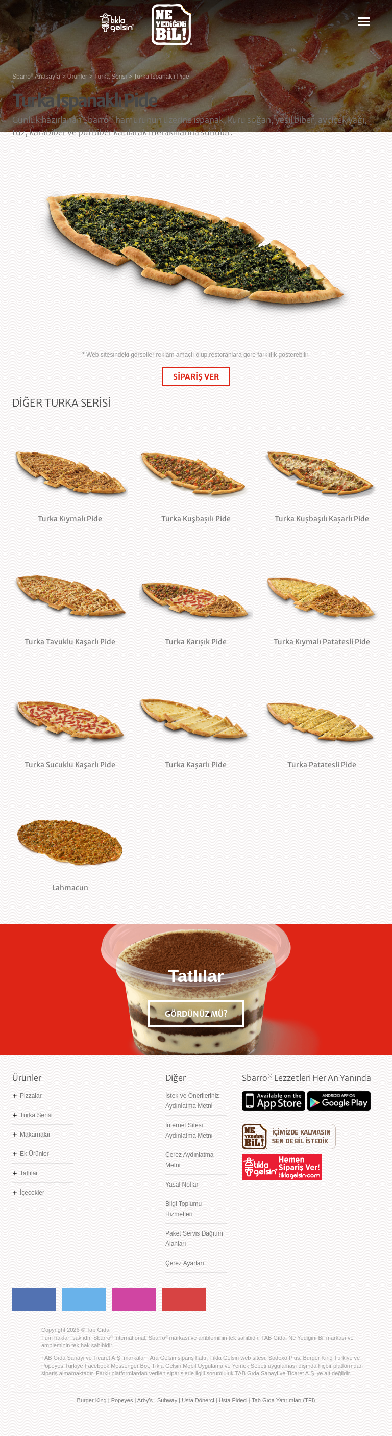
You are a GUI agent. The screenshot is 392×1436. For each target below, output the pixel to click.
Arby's (145, 1400)
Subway (167, 1400)
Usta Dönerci (198, 1400)
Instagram (134, 1299)
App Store (273, 1101)
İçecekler (32, 1192)
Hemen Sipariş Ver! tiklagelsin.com (282, 1167)
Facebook (34, 1299)
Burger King (92, 1400)
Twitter (84, 1299)
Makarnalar (35, 1134)
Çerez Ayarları (184, 1263)
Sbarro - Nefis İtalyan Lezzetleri (48, 28)
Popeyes (122, 1400)
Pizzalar (31, 1095)
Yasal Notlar (181, 1184)
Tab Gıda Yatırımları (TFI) (283, 1400)
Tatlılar (29, 1173)
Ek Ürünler (34, 1153)
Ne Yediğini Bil (289, 1136)
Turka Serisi (36, 1115)
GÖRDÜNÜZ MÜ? (196, 1014)
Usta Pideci (233, 1400)
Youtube (184, 1299)
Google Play (339, 1101)
